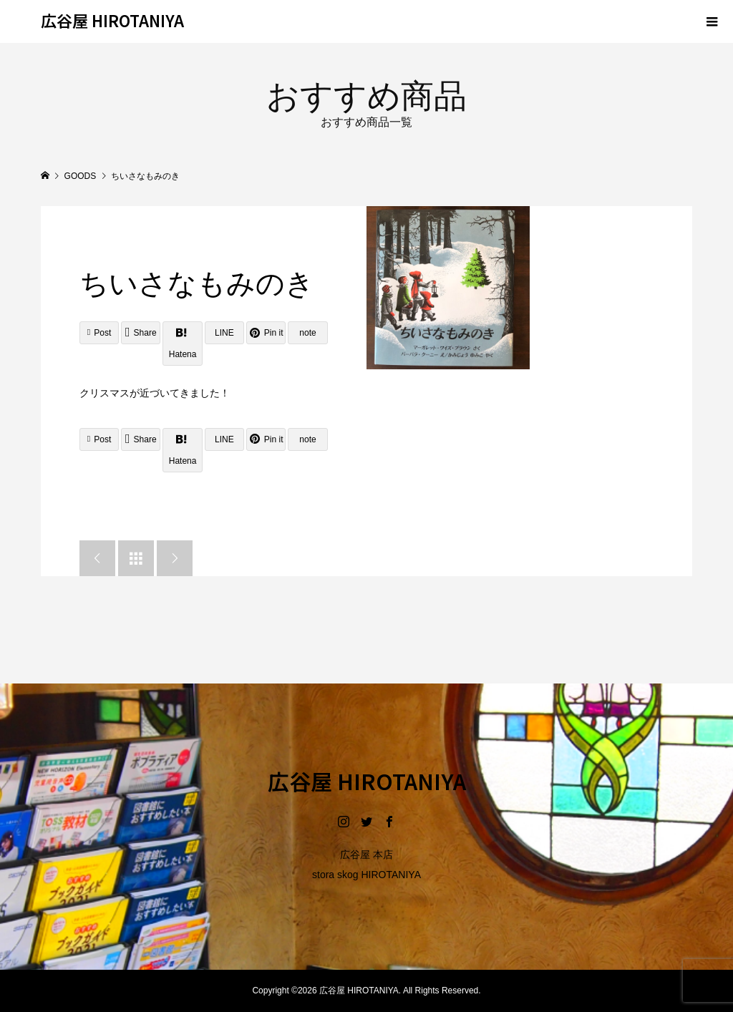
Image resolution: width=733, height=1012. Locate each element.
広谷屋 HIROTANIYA (112, 20)
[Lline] (224, 332)
